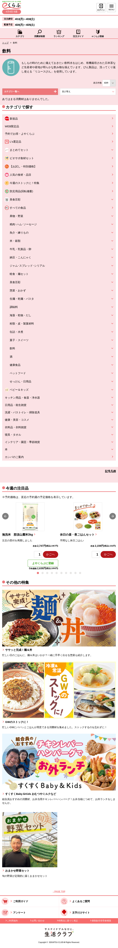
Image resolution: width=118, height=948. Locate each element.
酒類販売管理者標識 (101, 920)
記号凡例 (110, 471)
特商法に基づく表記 (68, 920)
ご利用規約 (12, 920)
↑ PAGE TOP (59, 891)
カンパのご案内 (14, 456)
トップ (5, 43)
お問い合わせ (38, 920)
